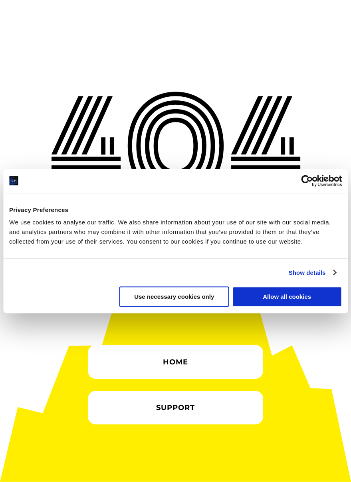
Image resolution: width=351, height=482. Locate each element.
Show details (307, 272)
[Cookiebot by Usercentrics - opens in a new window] (307, 181)
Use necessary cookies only (174, 296)
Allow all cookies (287, 296)
